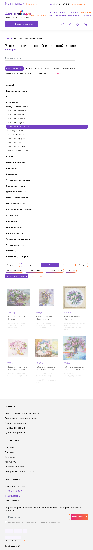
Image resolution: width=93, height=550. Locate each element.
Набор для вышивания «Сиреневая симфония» (74, 368)
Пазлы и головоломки (47, 198)
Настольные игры (47, 204)
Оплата (9, 447)
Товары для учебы (47, 245)
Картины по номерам (47, 91)
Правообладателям (15, 433)
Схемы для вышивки (17, 130)
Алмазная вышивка (47, 162)
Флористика (47, 215)
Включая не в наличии (15, 276)
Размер (82, 265)
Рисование (47, 174)
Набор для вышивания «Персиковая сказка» (17, 368)
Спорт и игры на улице (47, 257)
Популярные (12, 265)
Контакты (74, 15)
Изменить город (32, 4)
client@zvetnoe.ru (12, 496)
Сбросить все (37, 276)
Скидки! (10, 85)
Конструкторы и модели (47, 209)
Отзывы (86, 15)
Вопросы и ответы (15, 467)
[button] (22, 4)
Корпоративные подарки (64, 12)
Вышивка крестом (16, 111)
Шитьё (47, 156)
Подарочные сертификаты (20, 471)
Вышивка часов (15, 142)
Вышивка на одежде (17, 146)
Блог (50, 15)
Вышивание (47, 103)
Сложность (68, 265)
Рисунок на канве (34, 270)
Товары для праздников (47, 239)
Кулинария (47, 221)
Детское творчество (47, 192)
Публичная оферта (15, 423)
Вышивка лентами (16, 118)
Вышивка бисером (16, 114)
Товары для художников (47, 180)
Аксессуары (47, 251)
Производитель (30, 265)
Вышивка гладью (15, 122)
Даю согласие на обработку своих (34, 522)
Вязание (47, 97)
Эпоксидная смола (47, 186)
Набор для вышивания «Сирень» (17, 318)
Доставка (60, 15)
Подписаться (79, 517)
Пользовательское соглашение (21, 418)
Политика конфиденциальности (22, 413)
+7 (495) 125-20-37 (61, 4)
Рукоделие (47, 168)
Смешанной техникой (18, 126)
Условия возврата (15, 428)
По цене (71, 270)
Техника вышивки (14, 270)
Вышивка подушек (16, 138)
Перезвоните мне (80, 4)
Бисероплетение (15, 134)
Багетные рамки (47, 233)
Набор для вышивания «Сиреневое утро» (46, 318)
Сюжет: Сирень (49, 265)
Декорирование (47, 227)
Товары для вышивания (47, 150)
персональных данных (50, 522)
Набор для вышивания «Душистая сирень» (46, 368)
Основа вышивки (54, 270)
